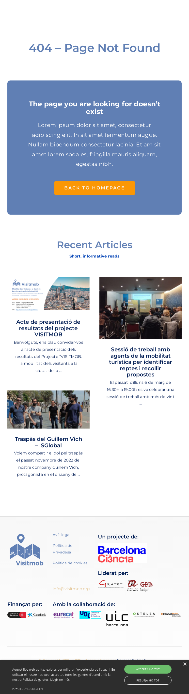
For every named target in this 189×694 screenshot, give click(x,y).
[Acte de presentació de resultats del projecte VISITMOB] (48, 297)
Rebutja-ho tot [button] (147, 680)
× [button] (185, 664)
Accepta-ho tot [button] (148, 669)
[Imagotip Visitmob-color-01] (31, 9)
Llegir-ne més (60, 680)
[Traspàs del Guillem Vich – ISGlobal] (48, 412)
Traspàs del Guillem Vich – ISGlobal (48, 444)
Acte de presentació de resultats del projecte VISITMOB (48, 330)
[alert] (94, 677)
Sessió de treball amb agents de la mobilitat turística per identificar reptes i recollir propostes (140, 364)
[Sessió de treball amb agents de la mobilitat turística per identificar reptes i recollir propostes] (140, 311)
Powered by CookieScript (27, 689)
